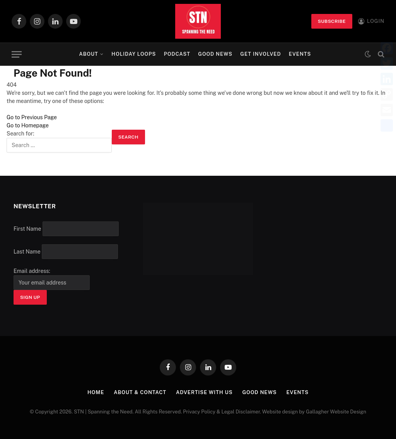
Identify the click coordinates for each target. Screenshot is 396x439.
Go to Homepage (28, 125)
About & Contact (140, 392)
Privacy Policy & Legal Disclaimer (221, 412)
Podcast (177, 54)
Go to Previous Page (32, 117)
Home (95, 392)
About (88, 54)
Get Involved (260, 54)
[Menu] (17, 54)
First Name (27, 229)
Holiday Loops (133, 54)
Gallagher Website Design (336, 412)
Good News (215, 54)
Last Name (27, 252)
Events (300, 54)
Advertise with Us (204, 392)
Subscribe (332, 21)
